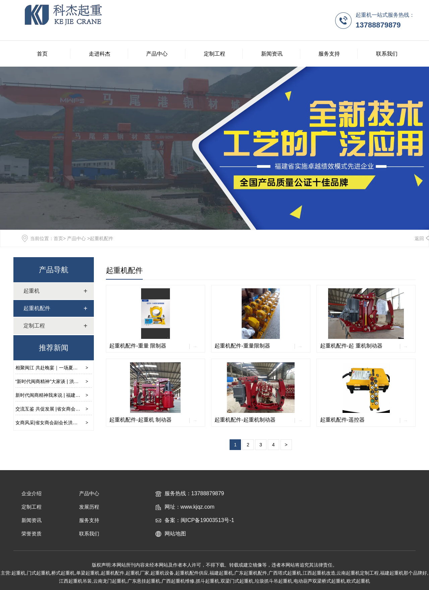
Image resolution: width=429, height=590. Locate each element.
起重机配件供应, (192, 573)
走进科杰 (99, 54)
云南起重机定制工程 (357, 573)
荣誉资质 (31, 533)
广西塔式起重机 (284, 573)
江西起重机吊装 (75, 581)
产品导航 (53, 270)
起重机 (31, 291)
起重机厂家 (137, 573)
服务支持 (329, 54)
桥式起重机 (63, 573)
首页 (42, 54)
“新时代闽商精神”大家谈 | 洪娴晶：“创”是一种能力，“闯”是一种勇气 (85, 381)
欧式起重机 (358, 581)
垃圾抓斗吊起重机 (273, 581)
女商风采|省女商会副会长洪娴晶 (48, 422)
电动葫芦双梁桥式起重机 (319, 581)
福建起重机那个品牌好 (403, 573)
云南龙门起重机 (109, 581)
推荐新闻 (53, 348)
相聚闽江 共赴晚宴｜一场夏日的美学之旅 (58, 367)
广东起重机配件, (251, 573)
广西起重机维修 (178, 581)
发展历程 (89, 507)
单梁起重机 (88, 573)
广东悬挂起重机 (143, 581)
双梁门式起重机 (237, 581)
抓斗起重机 (207, 581)
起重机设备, (162, 573)
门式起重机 (38, 573)
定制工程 (214, 54)
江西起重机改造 (319, 573)
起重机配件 (124, 270)
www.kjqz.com (197, 507)
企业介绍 (31, 493)
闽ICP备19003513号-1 (207, 520)
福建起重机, (221, 573)
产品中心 (157, 54)
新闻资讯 (272, 54)
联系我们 (386, 54)
